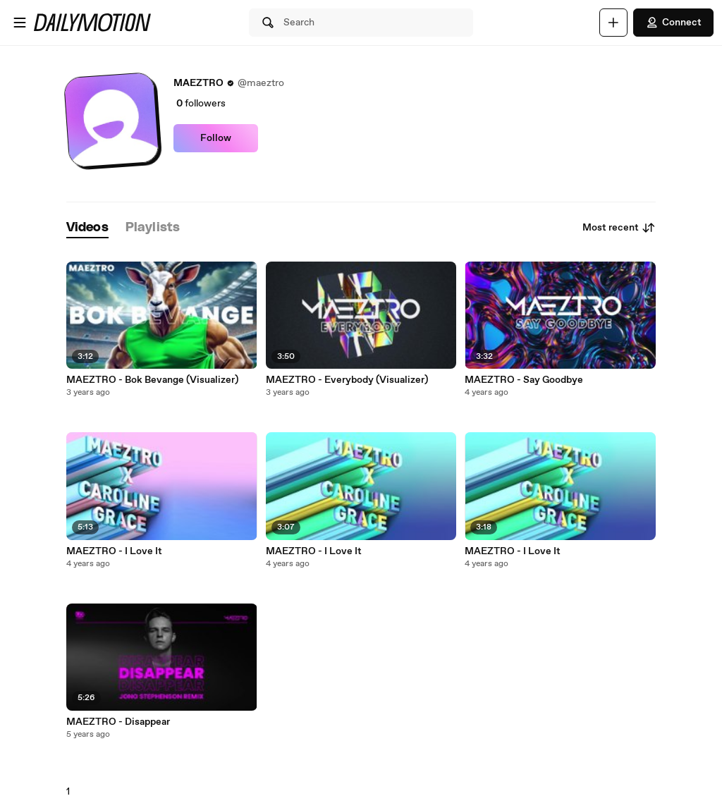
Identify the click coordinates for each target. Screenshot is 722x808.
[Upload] (613, 22)
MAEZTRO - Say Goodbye (524, 380)
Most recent (619, 228)
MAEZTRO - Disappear (118, 722)
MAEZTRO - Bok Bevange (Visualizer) (152, 380)
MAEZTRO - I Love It (114, 551)
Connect (673, 23)
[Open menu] (19, 22)
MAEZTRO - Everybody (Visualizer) (347, 380)
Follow (215, 138)
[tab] (87, 228)
